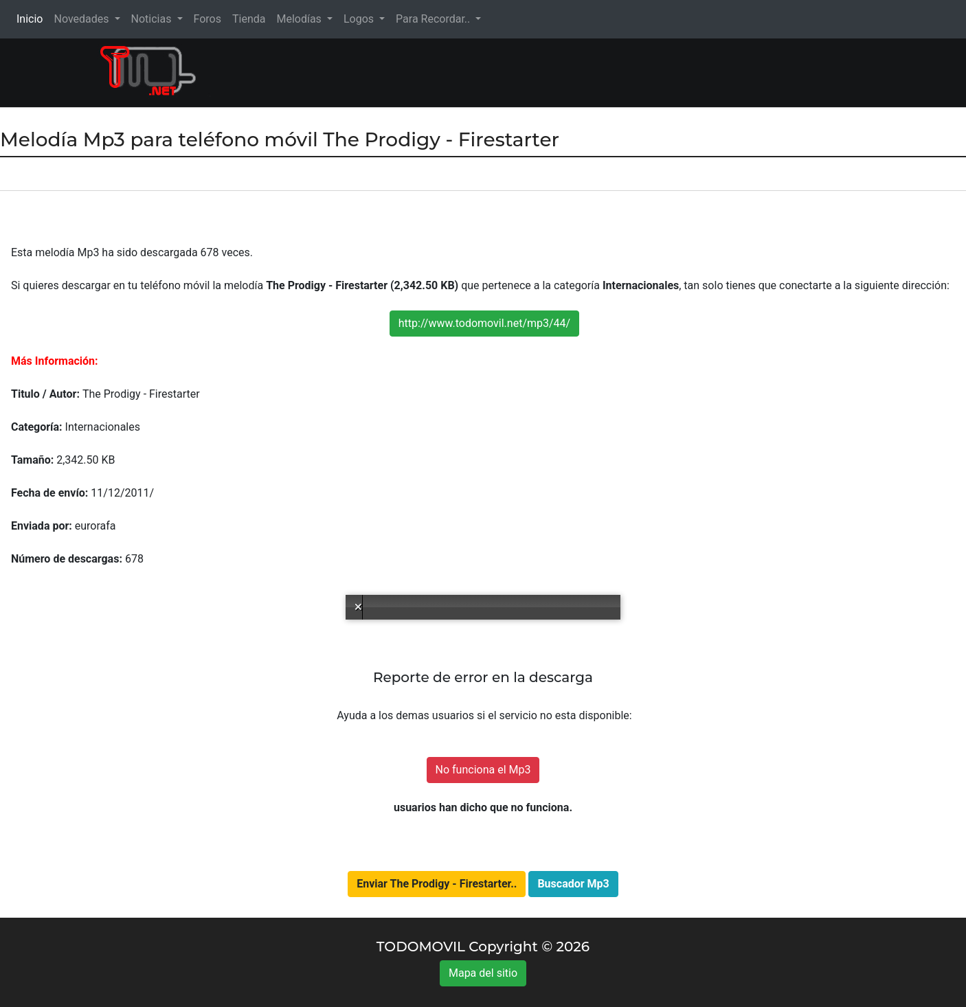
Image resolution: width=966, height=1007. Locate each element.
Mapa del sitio (483, 973)
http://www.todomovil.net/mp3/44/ (484, 323)
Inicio (32, 18)
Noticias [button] (153, 18)
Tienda (248, 18)
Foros (207, 18)
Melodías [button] (300, 18)
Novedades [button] (82, 18)
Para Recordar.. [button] (434, 18)
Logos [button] (360, 18)
